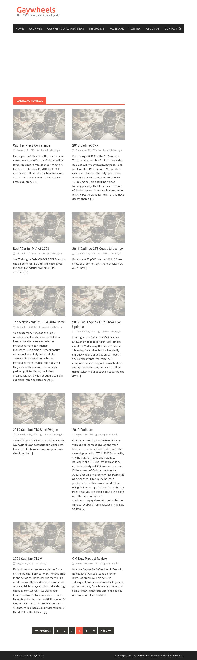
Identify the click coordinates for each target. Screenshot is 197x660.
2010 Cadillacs (83, 430)
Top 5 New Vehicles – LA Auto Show (38, 322)
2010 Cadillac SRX (85, 145)
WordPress (143, 655)
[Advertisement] (98, 65)
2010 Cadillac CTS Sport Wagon (35, 430)
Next (105, 630)
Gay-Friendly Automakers (65, 28)
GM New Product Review (89, 558)
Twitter (135, 28)
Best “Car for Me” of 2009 (31, 248)
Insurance (96, 28)
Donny (43, 563)
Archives (35, 28)
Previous (43, 630)
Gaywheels (36, 9)
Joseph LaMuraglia (50, 150)
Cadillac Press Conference (31, 145)
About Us (152, 28)
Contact (171, 28)
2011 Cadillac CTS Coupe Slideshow (97, 248)
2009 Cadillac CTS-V (27, 558)
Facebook (117, 28)
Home (20, 28)
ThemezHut (177, 655)
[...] (36, 181)
